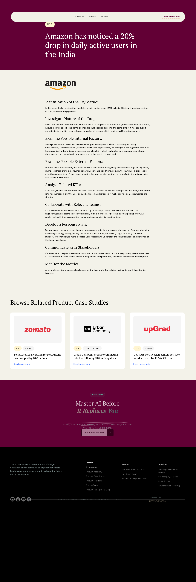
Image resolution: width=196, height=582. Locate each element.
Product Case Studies (95, 481)
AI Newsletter (92, 472)
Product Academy (94, 476)
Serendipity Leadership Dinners (168, 477)
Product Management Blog (98, 494)
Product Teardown (94, 485)
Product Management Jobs (134, 485)
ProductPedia (92, 490)
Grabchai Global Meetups (169, 492)
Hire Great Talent (129, 480)
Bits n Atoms (164, 487)
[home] (20, 16)
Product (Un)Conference (169, 483)
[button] (80, 17)
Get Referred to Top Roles (134, 476)
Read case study (22, 364)
